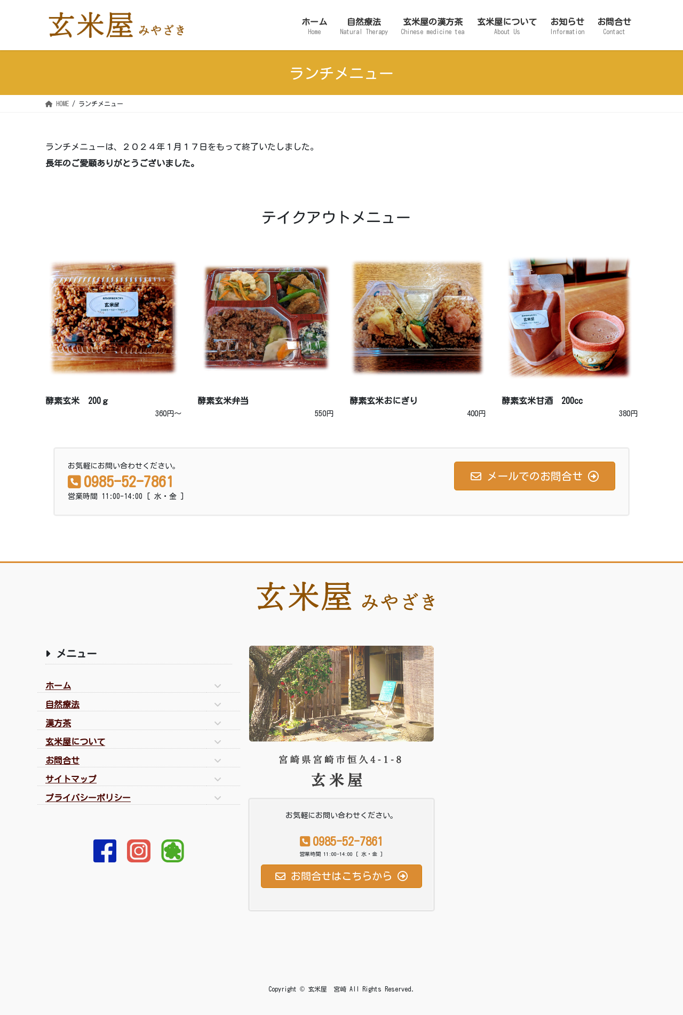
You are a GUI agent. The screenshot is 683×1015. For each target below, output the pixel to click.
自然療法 (62, 704)
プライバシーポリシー (88, 798)
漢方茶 (58, 723)
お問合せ (62, 760)
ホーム (58, 685)
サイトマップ (71, 779)
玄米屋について (75, 742)
